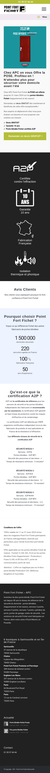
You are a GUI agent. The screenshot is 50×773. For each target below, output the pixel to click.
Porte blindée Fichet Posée (20, 722)
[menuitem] (25, 2)
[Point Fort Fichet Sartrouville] (21, 9)
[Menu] (42, 9)
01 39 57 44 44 (10, 752)
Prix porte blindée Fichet (19, 730)
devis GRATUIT (22, 103)
